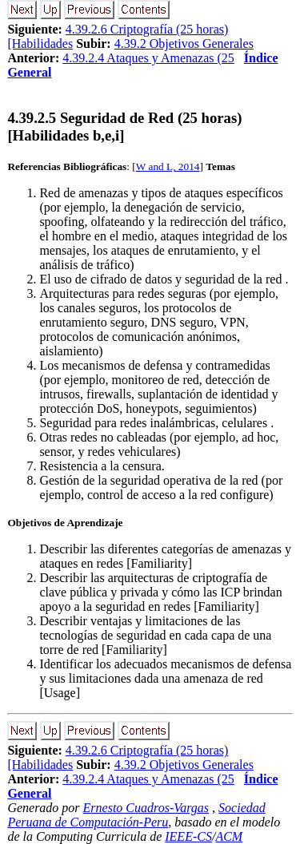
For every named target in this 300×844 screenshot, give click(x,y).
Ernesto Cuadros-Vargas (146, 807)
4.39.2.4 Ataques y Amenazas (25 (148, 58)
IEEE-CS (188, 836)
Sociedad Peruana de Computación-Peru (136, 815)
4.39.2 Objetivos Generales (184, 43)
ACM (228, 836)
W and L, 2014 (168, 166)
